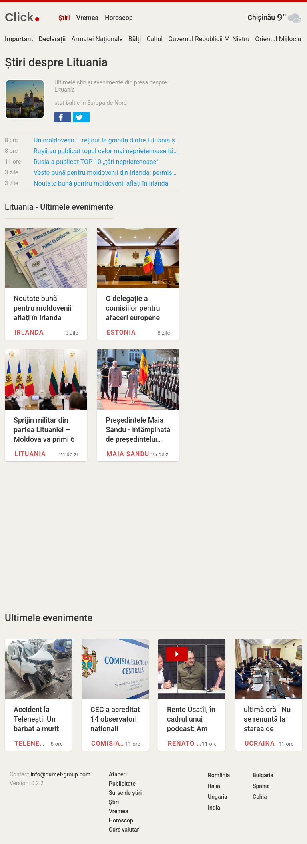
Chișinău (261, 18)
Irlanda (29, 332)
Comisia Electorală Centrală (108, 743)
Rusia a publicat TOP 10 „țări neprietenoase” (96, 162)
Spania (261, 786)
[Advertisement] (92, 537)
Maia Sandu (127, 454)
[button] (62, 117)
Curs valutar (124, 829)
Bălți (134, 39)
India (214, 807)
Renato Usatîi (185, 743)
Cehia (260, 797)
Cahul (154, 39)
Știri (64, 18)
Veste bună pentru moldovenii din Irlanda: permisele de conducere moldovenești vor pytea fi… (106, 172)
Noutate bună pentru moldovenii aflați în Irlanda (101, 183)
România (219, 775)
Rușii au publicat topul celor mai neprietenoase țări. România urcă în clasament (106, 151)
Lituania (30, 454)
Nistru (240, 39)
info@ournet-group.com (60, 774)
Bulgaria (263, 775)
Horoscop (119, 18)
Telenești (31, 743)
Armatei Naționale (96, 39)
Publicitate (122, 783)
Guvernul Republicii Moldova (208, 39)
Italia (214, 786)
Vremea (87, 18)
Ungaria (217, 797)
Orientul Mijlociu (278, 39)
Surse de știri (125, 793)
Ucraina (260, 743)
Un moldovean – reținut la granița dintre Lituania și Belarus (106, 140)
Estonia (121, 332)
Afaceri (118, 774)
